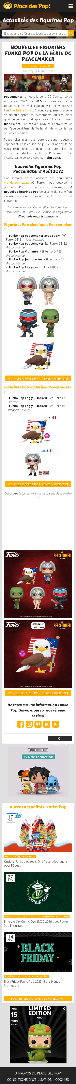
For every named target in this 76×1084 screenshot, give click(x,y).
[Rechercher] (71, 33)
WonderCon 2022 (16, 182)
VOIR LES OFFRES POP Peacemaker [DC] (38, 378)
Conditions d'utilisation (29, 1079)
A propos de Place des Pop (38, 1073)
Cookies (62, 1079)
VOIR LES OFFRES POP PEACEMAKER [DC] (38, 484)
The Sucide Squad (21, 110)
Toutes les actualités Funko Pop (38, 998)
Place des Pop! (26, 6)
